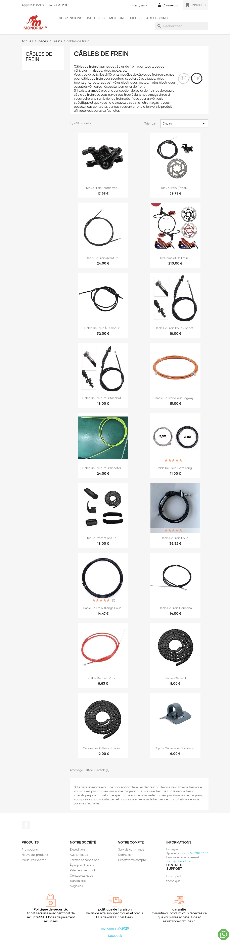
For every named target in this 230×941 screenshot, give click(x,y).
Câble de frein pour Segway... (175, 398)
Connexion (125, 855)
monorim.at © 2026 (115, 928)
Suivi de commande (131, 849)
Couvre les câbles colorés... (103, 748)
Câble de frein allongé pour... (103, 608)
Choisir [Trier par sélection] (184, 123)
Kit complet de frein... (175, 258)
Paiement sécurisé (83, 870)
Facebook (26, 825)
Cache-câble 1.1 (175, 678)
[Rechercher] (181, 26)
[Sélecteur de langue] (140, 5)
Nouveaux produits (35, 855)
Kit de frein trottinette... (103, 188)
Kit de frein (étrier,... (175, 188)
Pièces (136, 18)
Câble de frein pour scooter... (103, 468)
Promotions (30, 849)
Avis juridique (79, 855)
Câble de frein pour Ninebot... (175, 328)
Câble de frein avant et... (103, 258)
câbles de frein (39, 57)
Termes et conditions (84, 860)
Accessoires (158, 18)
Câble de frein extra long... (175, 468)
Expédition (77, 849)
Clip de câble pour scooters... (175, 748)
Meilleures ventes (34, 860)
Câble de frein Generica (175, 608)
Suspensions (70, 18)
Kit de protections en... (103, 538)
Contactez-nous (81, 875)
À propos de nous (82, 865)
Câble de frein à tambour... (103, 328)
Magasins (76, 886)
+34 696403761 (58, 5)
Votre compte (131, 842)
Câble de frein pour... (175, 538)
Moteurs (117, 18)
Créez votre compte (132, 860)
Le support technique (173, 878)
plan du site (78, 881)
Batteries (96, 18)
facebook (115, 936)
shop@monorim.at (179, 861)
